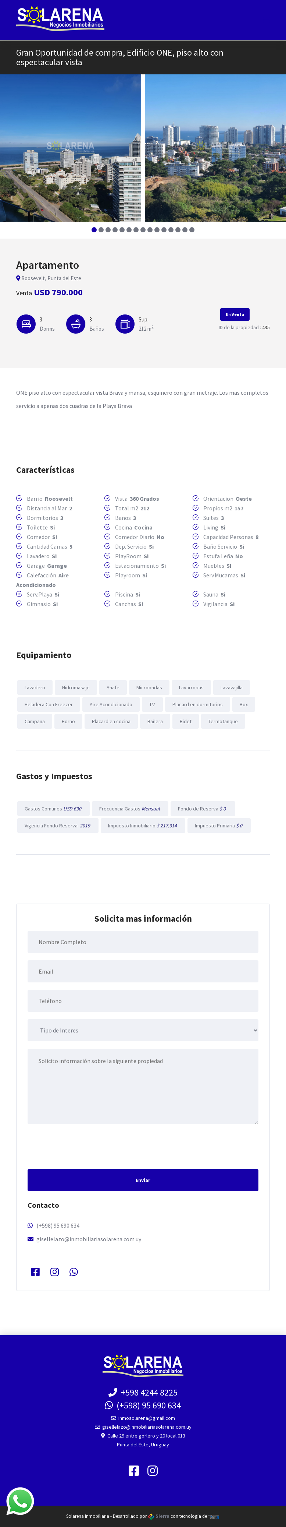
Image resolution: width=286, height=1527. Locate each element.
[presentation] (83, 1146)
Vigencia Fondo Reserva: (58, 825)
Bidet (186, 721)
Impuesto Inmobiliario (143, 825)
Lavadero (35, 687)
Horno (68, 721)
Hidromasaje (76, 687)
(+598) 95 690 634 (57, 1225)
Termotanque (223, 721)
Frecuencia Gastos (130, 808)
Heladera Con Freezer (49, 704)
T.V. (152, 704)
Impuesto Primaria (219, 825)
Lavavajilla (232, 687)
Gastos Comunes (53, 808)
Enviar (143, 1180)
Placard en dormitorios (197, 704)
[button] (94, 229)
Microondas (149, 687)
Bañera (155, 721)
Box (244, 704)
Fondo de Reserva (203, 808)
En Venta (235, 314)
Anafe (113, 687)
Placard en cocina (111, 721)
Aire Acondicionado (111, 704)
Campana (35, 721)
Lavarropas (191, 687)
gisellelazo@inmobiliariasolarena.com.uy (88, 1239)
